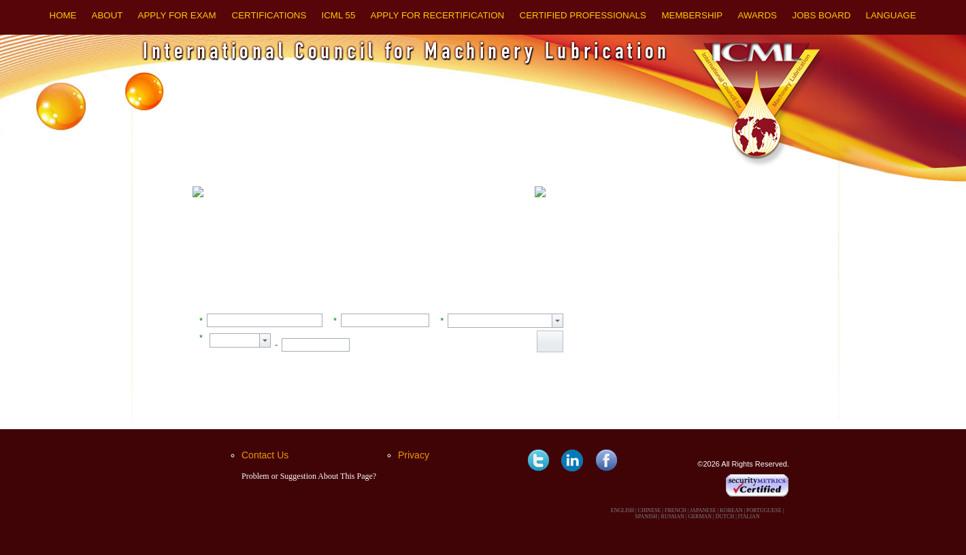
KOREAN (731, 510)
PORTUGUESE (764, 510)
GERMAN (700, 517)
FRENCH (675, 510)
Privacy (413, 455)
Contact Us (265, 455)
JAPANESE (703, 510)
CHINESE (649, 510)
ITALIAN (749, 517)
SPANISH (646, 517)
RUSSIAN (672, 517)
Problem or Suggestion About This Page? (309, 476)
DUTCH (725, 517)
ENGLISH (622, 510)
